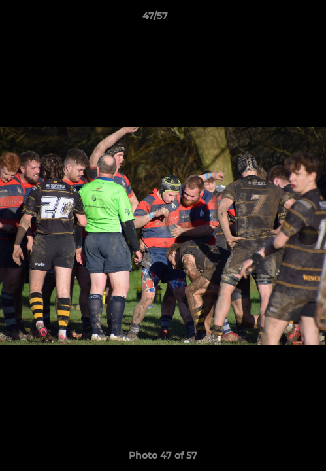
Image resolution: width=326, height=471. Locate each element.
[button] (279, 19)
